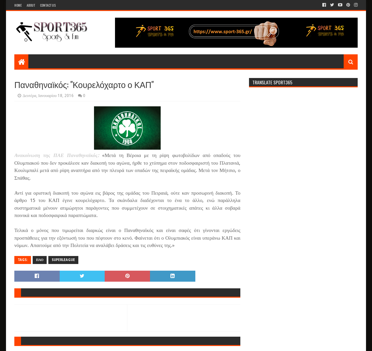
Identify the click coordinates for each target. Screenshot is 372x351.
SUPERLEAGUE (63, 260)
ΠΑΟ (39, 260)
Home (18, 5)
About (31, 5)
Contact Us (48, 5)
